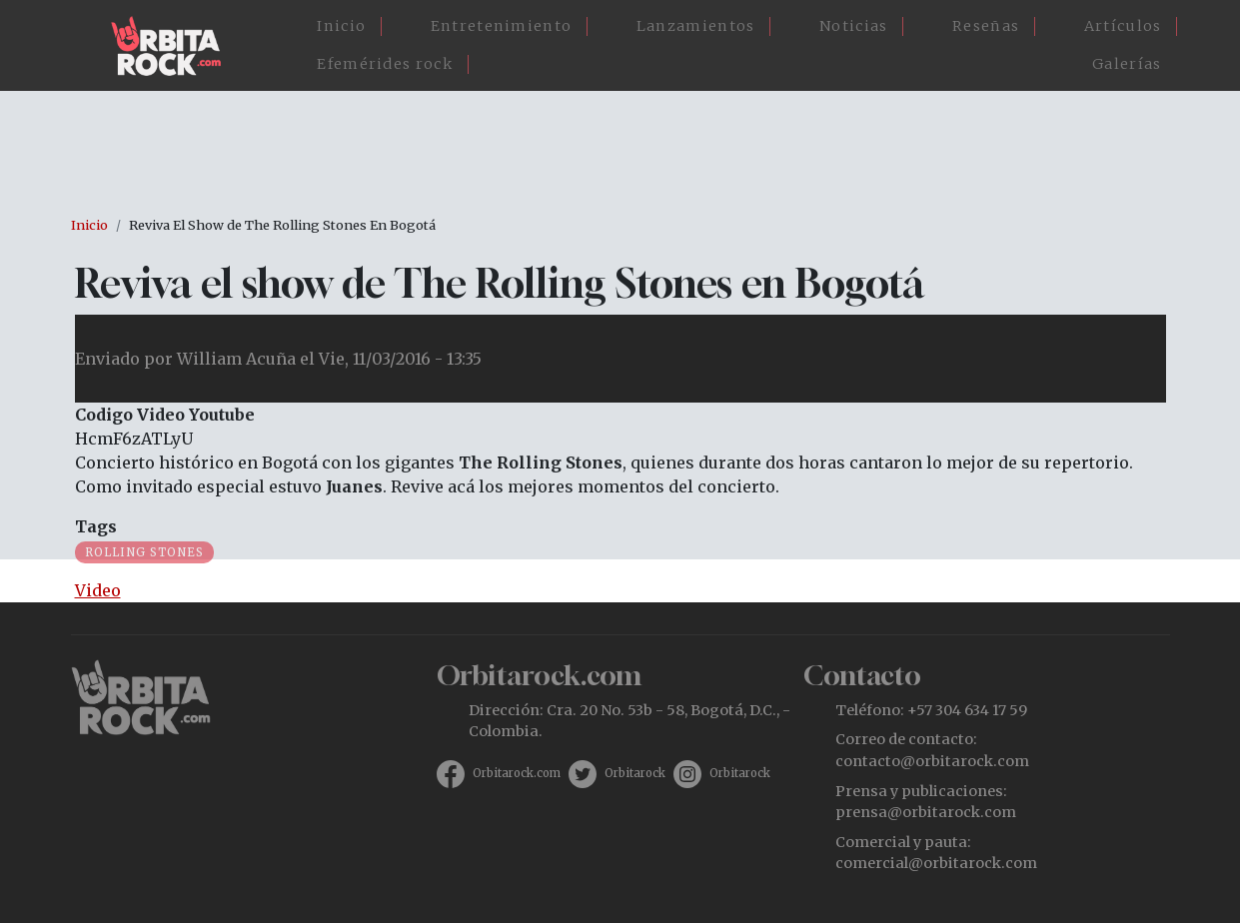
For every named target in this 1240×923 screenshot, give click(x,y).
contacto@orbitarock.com (932, 761)
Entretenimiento (502, 26)
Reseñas (985, 26)
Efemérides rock (385, 64)
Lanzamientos (695, 26)
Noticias (853, 26)
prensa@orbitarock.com (925, 812)
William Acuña (236, 359)
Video (98, 590)
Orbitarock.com (517, 773)
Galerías (1126, 64)
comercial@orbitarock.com (936, 863)
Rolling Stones (144, 552)
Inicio (341, 26)
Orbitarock (635, 773)
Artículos (1123, 26)
